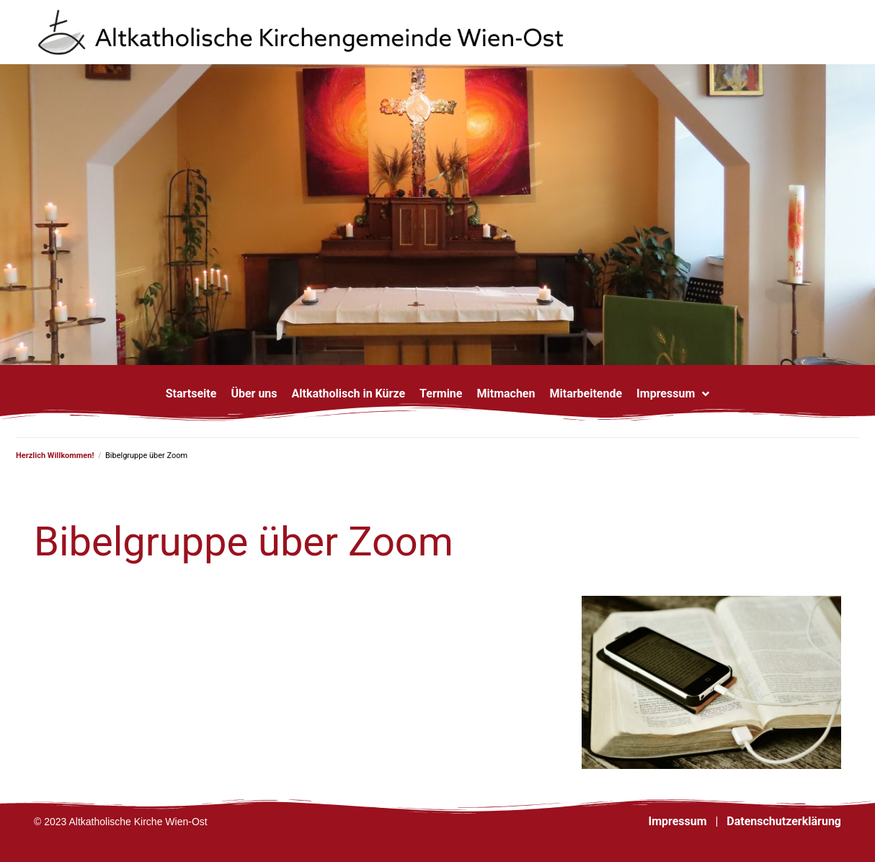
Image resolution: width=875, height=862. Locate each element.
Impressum (677, 821)
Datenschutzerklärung (784, 821)
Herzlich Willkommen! (55, 455)
